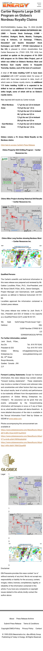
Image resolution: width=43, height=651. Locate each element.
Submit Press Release (12, 624)
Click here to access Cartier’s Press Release (18, 145)
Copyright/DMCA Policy (10, 628)
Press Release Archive (25, 619)
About (11, 619)
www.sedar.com (15, 419)
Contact (39, 628)
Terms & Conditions (31, 624)
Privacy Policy (27, 628)
